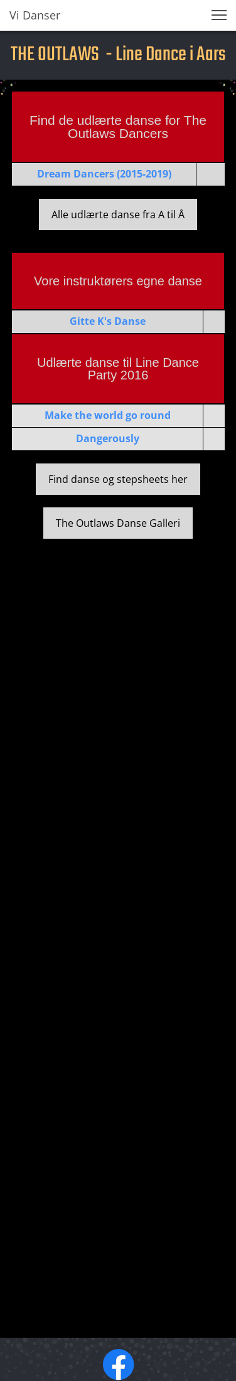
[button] (219, 15)
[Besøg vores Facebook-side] (118, 1364)
